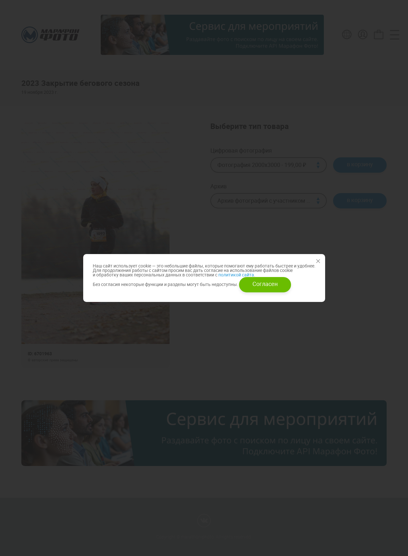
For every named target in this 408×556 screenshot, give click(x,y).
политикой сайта (235, 275)
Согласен (265, 284)
